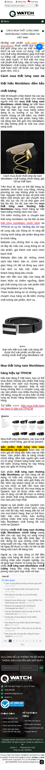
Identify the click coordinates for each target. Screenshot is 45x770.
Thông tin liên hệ (30, 732)
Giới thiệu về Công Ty (32, 721)
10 (40, 641)
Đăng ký (9, 2)
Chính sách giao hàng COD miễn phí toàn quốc (12, 730)
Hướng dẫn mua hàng (32, 724)
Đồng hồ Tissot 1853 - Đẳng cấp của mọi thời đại (23, 628)
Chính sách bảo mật (10, 718)
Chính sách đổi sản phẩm (12, 725)
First (5, 641)
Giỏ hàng (33, 2)
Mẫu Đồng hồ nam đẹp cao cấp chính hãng (21, 595)
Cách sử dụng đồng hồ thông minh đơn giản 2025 (23, 583)
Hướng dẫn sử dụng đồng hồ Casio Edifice (21, 617)
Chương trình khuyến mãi (33, 728)
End (22, 644)
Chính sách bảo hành (10, 722)
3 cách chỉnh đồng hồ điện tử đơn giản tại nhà (22, 589)
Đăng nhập (21, 2)
